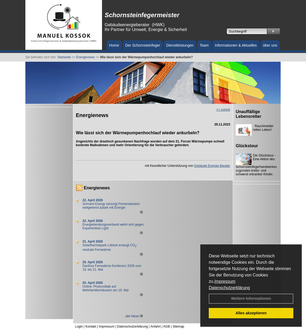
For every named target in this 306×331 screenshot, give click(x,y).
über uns (270, 45)
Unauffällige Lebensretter (248, 114)
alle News (133, 316)
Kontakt (90, 326)
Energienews (97, 188)
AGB (166, 326)
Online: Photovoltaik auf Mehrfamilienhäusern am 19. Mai (105, 288)
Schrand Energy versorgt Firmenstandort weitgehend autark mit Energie (111, 205)
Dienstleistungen (180, 45)
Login (79, 326)
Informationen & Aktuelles (236, 45)
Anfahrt (155, 326)
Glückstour (247, 146)
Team (204, 45)
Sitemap (178, 326)
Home (114, 45)
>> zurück (223, 109)
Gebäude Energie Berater (212, 166)
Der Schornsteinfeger (142, 45)
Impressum (224, 281)
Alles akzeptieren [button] (251, 313)
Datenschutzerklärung (229, 287)
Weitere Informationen (251, 298)
